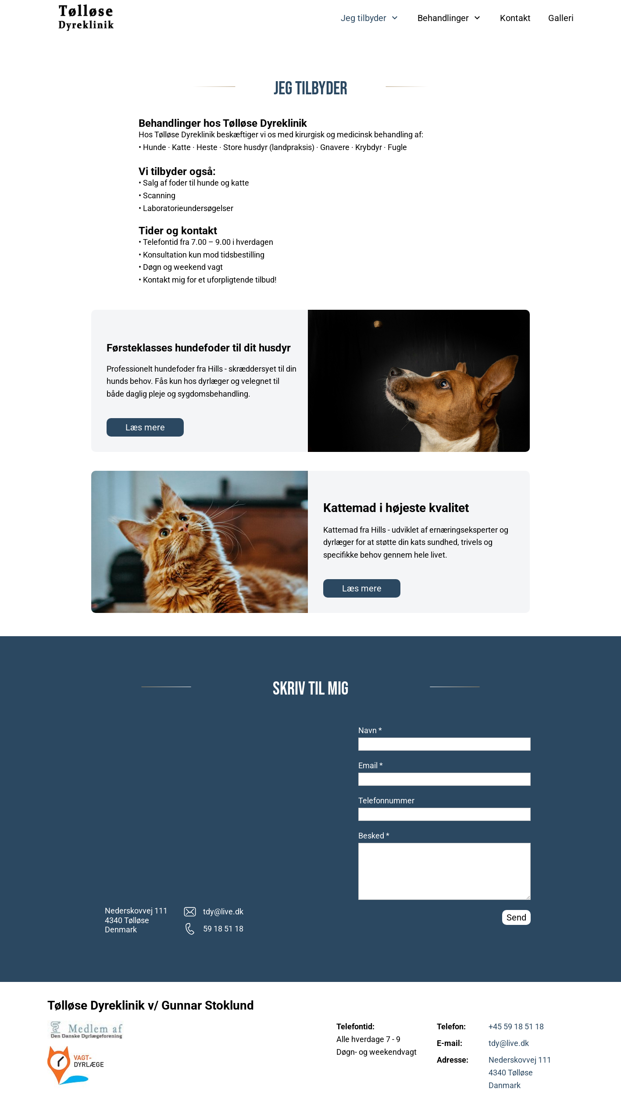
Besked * (373, 835)
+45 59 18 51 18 (516, 1026)
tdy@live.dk (509, 1043)
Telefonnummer (386, 800)
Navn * (370, 730)
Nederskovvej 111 (520, 1059)
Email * (370, 765)
